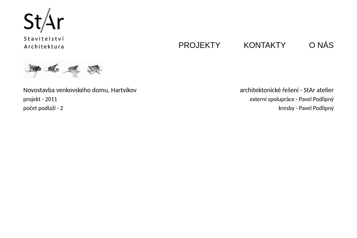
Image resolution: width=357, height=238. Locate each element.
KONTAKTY (265, 45)
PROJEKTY (200, 45)
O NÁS (321, 45)
